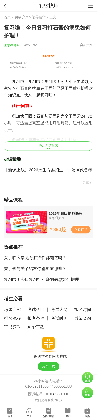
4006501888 (62, 386)
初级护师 (21, 17)
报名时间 (82, 309)
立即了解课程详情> (64, 63)
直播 (87, 416)
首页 (7, 17)
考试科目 (36, 309)
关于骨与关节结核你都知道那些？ (35, 268)
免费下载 (48, 366)
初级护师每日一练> (18, 63)
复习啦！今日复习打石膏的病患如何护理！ (43, 279)
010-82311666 (37, 386)
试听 (29, 416)
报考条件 (36, 318)
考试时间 (59, 318)
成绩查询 (82, 318)
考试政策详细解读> (18, 67)
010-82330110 (57, 394)
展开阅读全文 (48, 146)
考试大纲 (59, 309)
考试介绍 (12, 309)
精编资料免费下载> (64, 67)
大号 (89, 45)
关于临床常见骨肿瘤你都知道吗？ (35, 257)
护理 (85, 88)
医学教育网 (12, 45)
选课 (9, 416)
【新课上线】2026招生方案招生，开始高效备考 (48, 170)
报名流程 (12, 318)
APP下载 (36, 327)
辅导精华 (39, 17)
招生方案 (48, 416)
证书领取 (12, 327)
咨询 (68, 416)
